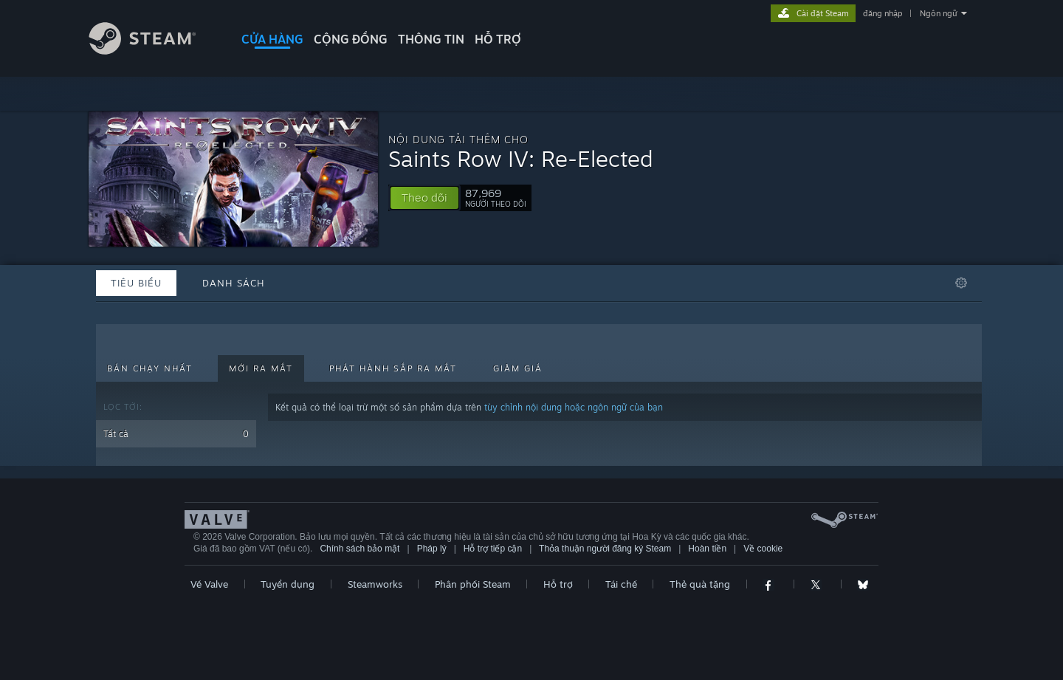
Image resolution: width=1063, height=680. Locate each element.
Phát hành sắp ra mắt (393, 368)
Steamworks (375, 584)
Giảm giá (518, 368)
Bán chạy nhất (150, 368)
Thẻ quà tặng (700, 584)
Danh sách (233, 283)
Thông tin (431, 39)
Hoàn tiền (707, 548)
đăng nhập (882, 13)
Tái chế (621, 584)
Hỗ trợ (558, 584)
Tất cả (176, 433)
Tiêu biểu (136, 283)
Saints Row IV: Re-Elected (520, 158)
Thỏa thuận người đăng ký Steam (605, 548)
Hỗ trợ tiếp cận (493, 548)
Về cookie (762, 548)
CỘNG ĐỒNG (351, 39)
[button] (424, 198)
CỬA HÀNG (272, 39)
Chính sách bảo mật (359, 548)
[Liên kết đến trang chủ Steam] (154, 50)
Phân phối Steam (473, 584)
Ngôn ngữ (938, 13)
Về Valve (209, 584)
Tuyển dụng (287, 584)
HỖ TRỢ (498, 39)
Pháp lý (432, 548)
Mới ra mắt (261, 368)
